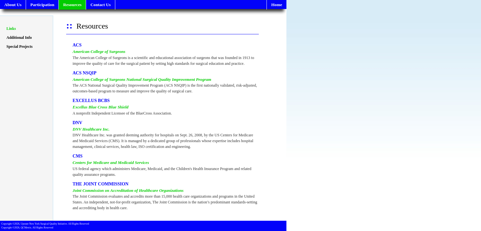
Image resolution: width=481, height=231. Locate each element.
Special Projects (19, 46)
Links (11, 28)
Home (276, 4)
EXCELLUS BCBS (91, 100)
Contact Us (101, 4)
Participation (42, 4)
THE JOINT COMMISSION (100, 184)
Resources (72, 4)
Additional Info (19, 37)
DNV (77, 122)
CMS (78, 156)
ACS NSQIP (84, 73)
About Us (13, 4)
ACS (77, 45)
